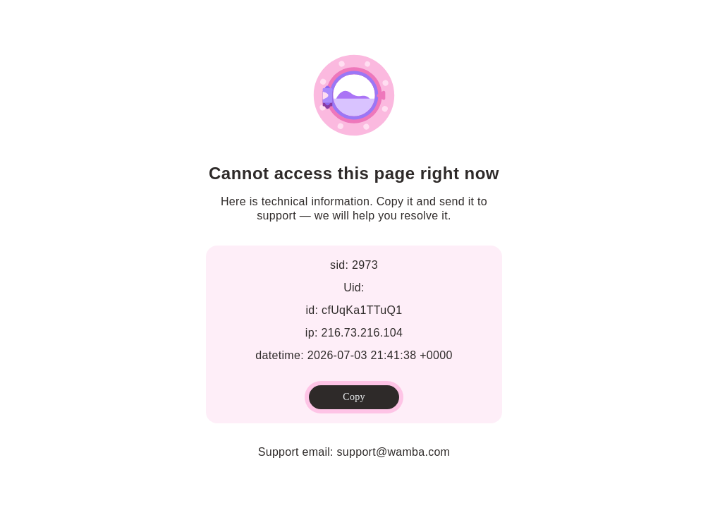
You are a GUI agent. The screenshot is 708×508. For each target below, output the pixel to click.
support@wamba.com (394, 452)
